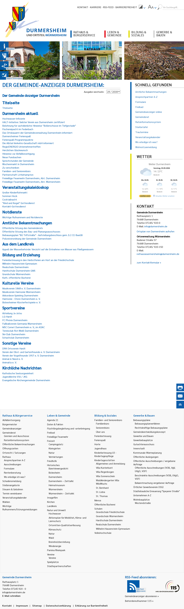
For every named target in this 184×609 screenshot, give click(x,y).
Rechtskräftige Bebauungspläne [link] (151, 427)
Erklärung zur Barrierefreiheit (91, 605)
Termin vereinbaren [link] (12, 493)
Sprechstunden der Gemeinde (18, 160)
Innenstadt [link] (139, 448)
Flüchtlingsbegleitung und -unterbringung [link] (68, 428)
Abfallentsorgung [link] (11, 420)
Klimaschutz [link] (55, 529)
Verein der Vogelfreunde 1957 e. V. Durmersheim (28, 355)
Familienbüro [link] (102, 423)
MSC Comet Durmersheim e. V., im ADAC (23, 327)
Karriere (95, 7)
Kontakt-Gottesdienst (14, 206)
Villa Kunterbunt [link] (104, 467)
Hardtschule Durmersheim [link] (109, 520)
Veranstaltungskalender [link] (14, 497)
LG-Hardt (7, 316)
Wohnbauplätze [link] (141, 499)
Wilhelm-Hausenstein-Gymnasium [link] (113, 528)
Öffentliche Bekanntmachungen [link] (18, 444)
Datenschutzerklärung (58, 605)
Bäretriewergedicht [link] (58, 468)
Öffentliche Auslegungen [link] (145, 456)
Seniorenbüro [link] (102, 427)
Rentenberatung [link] (12, 472)
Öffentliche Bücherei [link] (104, 504)
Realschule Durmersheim (15, 267)
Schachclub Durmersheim (15, 337)
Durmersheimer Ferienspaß (16, 136)
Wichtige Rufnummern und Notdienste (22, 217)
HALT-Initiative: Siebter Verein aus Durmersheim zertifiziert (33, 122)
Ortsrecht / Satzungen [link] (14, 452)
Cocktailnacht (9, 199)
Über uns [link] (100, 431)
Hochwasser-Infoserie (13, 118)
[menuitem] (142, 7)
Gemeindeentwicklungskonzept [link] (149, 431)
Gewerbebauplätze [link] (143, 440)
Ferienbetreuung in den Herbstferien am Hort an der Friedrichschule (38, 260)
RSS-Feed (108, 7)
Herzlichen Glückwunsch (15, 150)
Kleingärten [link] (54, 448)
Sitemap (37, 605)
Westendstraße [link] (143, 502)
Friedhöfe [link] (52, 460)
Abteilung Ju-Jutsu (12, 313)
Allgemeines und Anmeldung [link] (110, 463)
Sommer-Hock (9, 196)
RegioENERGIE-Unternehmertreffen (21, 146)
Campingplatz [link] (56, 444)
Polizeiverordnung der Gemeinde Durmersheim (26, 238)
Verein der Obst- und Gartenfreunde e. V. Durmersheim (31, 352)
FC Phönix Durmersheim (14, 320)
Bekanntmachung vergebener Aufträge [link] (154, 482)
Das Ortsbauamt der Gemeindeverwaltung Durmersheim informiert (37, 132)
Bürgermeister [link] (9, 424)
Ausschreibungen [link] (12, 464)
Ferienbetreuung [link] (102, 436)
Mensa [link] (97, 500)
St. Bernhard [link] (102, 487)
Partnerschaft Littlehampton (17, 174)
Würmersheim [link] (56, 489)
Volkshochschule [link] (102, 532)
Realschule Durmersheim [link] (108, 524)
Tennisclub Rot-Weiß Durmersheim (20, 330)
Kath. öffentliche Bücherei (16, 277)
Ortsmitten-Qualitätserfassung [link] (65, 525)
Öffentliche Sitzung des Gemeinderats (22, 228)
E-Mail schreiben (11, 595)
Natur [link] (51, 452)
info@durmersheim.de (155, 226)
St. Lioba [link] (100, 491)
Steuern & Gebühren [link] (12, 489)
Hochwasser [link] (55, 513)
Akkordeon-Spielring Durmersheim (20, 295)
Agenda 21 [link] (52, 420)
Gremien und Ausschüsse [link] (16, 436)
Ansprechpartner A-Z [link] (14, 460)
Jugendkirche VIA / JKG (14, 376)
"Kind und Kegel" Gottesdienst (18, 203)
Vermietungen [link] (56, 456)
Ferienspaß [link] (100, 440)
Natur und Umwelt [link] (56, 510)
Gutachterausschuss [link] (143, 444)
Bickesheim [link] (54, 472)
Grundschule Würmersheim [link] (109, 516)
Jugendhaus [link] (100, 448)
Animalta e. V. (9, 362)
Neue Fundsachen (11, 157)
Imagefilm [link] (52, 497)
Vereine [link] (52, 557)
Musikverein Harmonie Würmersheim (21, 291)
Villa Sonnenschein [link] (105, 476)
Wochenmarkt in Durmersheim (18, 164)
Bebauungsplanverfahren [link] (147, 423)
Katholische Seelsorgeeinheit (18, 373)
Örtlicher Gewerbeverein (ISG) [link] (148, 487)
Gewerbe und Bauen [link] (143, 436)
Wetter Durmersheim (160, 164)
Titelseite (7, 107)
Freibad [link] (51, 432)
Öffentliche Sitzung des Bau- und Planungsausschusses (31, 231)
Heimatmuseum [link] (57, 485)
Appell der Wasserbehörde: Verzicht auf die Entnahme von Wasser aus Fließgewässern (48, 249)
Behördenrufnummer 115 (138, 600)
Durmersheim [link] (55, 476)
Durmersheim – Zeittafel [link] (61, 481)
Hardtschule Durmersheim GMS (18, 270)
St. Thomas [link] (102, 496)
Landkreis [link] (52, 506)
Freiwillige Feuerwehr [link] (57, 436)
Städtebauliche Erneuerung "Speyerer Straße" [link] (156, 491)
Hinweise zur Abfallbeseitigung (18, 153)
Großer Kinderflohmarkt (14, 192)
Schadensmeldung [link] (11, 481)
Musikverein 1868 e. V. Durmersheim (21, 288)
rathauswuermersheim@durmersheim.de (158, 253)
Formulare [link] (9, 468)
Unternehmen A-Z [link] (142, 495)
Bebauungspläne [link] (141, 420)
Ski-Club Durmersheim (13, 334)
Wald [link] (51, 537)
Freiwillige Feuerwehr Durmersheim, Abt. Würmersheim (31, 181)
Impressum (22, 605)
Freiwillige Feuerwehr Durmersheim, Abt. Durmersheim (31, 178)
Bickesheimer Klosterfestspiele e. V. (21, 302)
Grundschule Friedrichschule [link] (110, 512)
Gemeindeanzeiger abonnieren (141, 596)
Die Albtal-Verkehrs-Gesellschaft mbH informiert (28, 143)
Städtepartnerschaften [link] (59, 566)
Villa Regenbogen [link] (105, 471)
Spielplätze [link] (53, 561)
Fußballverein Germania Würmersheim (22, 323)
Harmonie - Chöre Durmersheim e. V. (21, 298)
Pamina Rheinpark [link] (56, 550)
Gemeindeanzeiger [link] (11, 428)
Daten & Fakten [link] (55, 424)
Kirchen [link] (51, 501)
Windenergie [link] (55, 546)
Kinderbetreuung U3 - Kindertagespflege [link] (105, 454)
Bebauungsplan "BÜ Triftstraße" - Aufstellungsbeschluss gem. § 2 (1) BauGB (42, 235)
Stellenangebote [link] (11, 485)
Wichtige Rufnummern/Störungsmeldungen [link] (19, 507)
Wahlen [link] (6, 501)
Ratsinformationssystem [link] (16, 440)
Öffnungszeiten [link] (10, 448)
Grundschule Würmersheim (16, 274)
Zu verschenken (10, 167)
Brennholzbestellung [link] (59, 541)
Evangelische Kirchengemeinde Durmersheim (26, 380)
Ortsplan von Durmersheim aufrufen (155, 231)
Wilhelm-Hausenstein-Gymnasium (19, 263)
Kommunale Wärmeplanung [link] (147, 452)
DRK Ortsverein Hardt (13, 348)
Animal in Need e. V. (12, 358)
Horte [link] (97, 444)
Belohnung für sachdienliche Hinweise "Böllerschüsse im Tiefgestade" (39, 125)
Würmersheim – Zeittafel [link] (61, 493)
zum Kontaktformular (148, 262)
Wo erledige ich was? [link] (14, 476)
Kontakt (82, 7)
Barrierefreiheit (126, 7)
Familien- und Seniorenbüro (16, 171)
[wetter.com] (145, 196)
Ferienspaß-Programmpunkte (17, 139)
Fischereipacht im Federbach (17, 129)
